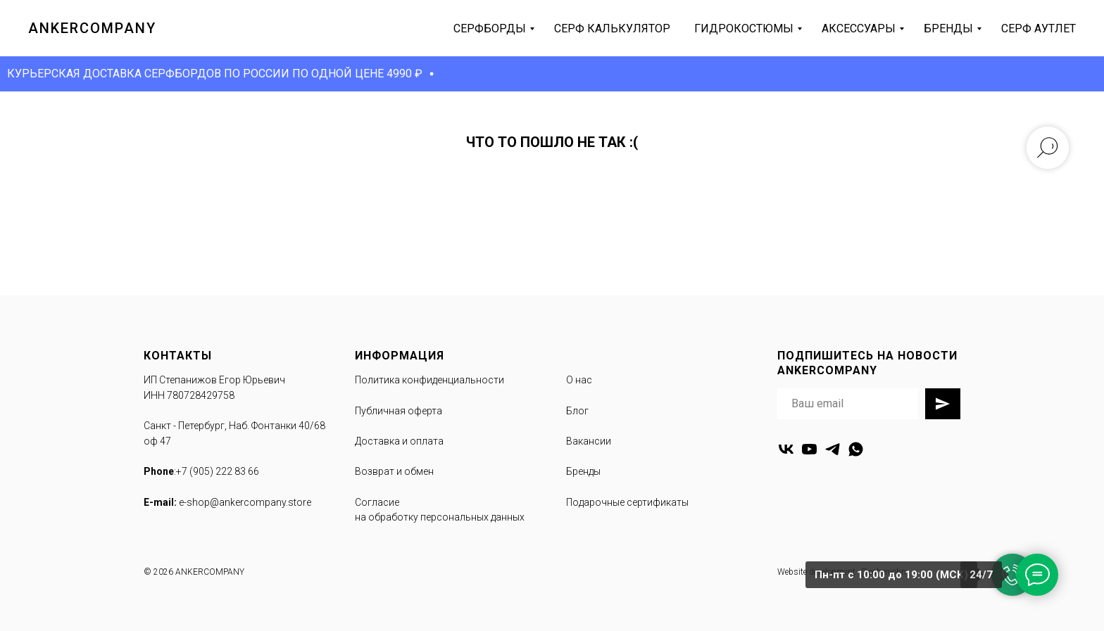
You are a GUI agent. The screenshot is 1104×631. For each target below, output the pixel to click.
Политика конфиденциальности (429, 379)
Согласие (377, 502)
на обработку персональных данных (440, 517)
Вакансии (588, 441)
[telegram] (832, 449)
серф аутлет (1038, 28)
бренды (948, 28)
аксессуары (859, 28)
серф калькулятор (612, 28)
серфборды (489, 28)
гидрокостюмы (744, 28)
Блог (577, 410)
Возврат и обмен (394, 471)
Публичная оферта (398, 410)
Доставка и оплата (399, 441)
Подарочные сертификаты (627, 502)
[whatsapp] (856, 449)
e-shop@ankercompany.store (245, 502)
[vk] (786, 449)
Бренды (583, 471)
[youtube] (809, 449)
